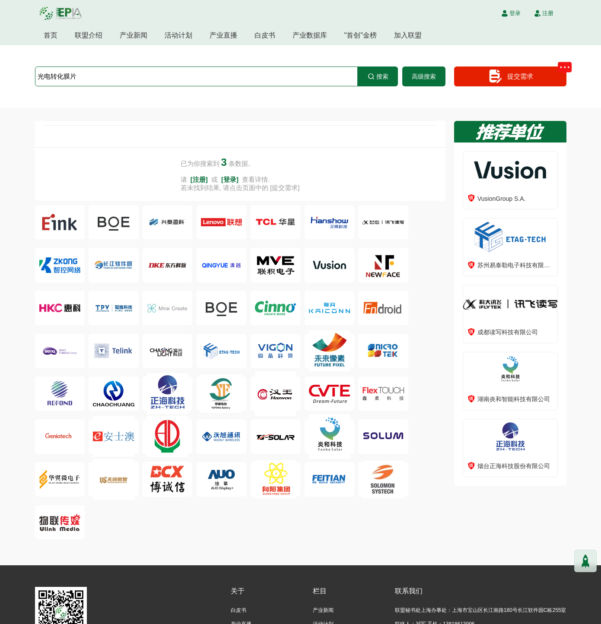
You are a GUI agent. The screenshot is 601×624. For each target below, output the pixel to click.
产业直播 (223, 35)
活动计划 (178, 35)
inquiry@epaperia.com (436, 597)
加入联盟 (408, 35)
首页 (50, 35)
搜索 (377, 76)
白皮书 (264, 35)
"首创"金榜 (360, 35)
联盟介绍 (88, 35)
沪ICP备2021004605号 (333, 615)
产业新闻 (133, 35)
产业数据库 (310, 35)
